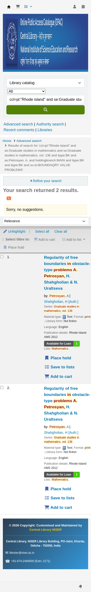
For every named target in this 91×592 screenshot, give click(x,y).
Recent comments (19, 130)
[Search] (45, 109)
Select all (42, 231)
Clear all (60, 231)
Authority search (50, 124)
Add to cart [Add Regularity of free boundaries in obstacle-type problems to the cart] (58, 376)
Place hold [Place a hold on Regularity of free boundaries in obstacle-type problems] (57, 358)
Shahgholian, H (61, 301)
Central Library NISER (8, 7)
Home (7, 141)
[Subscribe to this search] (9, 198)
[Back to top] (76, 577)
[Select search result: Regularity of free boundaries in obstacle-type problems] (1, 256)
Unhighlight (14, 231)
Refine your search (47, 181)
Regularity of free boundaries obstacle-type (67, 273)
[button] (18, 6)
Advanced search (18, 124)
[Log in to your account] (75, 6)
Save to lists (59, 367)
